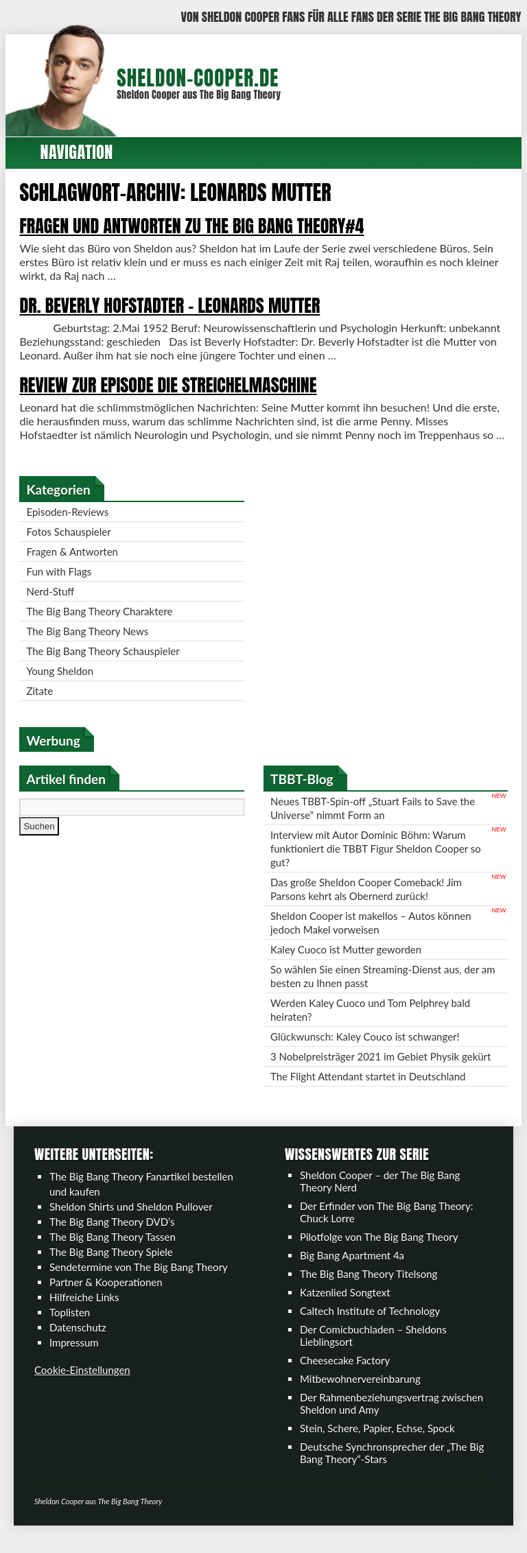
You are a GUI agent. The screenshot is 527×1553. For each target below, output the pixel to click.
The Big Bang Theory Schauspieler (110, 665)
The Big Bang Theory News (95, 645)
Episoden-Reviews (75, 525)
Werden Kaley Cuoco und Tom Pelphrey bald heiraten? (370, 1023)
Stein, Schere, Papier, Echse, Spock (377, 1442)
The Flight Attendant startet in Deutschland (367, 1090)
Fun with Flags (66, 585)
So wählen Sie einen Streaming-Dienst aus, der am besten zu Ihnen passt (382, 990)
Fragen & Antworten (80, 565)
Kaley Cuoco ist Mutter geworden (345, 963)
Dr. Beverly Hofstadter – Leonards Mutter (177, 305)
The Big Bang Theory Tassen (112, 1250)
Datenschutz (77, 1341)
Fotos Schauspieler (76, 545)
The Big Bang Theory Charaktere (107, 625)
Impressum (74, 1356)
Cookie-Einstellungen (82, 1383)
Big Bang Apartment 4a (352, 1269)
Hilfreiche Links (84, 1311)
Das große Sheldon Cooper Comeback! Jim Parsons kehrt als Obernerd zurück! (366, 903)
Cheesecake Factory (345, 1374)
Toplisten (69, 1326)
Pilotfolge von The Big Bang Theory (379, 1250)
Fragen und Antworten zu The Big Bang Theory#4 (199, 225)
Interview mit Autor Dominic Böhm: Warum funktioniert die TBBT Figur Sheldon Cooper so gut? (375, 862)
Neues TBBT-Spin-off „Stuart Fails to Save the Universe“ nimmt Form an (372, 822)
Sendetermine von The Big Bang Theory (138, 1281)
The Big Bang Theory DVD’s (111, 1235)
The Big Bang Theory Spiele (111, 1265)
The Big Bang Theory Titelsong (368, 1287)
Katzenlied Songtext (345, 1306)
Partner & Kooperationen (106, 1296)
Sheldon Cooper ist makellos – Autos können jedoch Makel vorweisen (370, 936)
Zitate (47, 704)
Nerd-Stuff (58, 605)
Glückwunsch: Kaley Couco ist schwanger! (365, 1050)
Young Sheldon (68, 684)
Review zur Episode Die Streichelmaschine (176, 385)
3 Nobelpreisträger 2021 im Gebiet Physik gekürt (380, 1070)
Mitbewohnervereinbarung (360, 1392)
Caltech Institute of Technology (370, 1324)
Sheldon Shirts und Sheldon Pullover (131, 1220)
